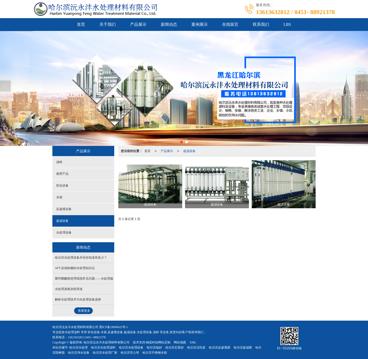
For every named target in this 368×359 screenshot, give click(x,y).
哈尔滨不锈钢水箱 (154, 352)
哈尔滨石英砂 (174, 347)
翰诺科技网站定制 (158, 342)
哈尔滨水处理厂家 (105, 352)
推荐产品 (62, 174)
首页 (81, 24)
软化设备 (62, 185)
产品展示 (138, 24)
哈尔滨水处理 (78, 347)
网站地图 (180, 342)
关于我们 (107, 24)
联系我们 (261, 24)
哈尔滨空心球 (130, 352)
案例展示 (199, 24)
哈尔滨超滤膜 (243, 347)
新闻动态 (169, 24)
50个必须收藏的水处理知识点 (75, 268)
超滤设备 (189, 151)
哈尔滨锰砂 (154, 347)
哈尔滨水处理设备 (131, 347)
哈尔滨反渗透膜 (219, 347)
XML (192, 342)
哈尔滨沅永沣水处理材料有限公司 (107, 342)
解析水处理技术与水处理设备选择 (78, 299)
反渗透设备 (64, 209)
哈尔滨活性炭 (196, 347)
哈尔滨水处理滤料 (103, 347)
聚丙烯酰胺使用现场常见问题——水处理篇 (84, 278)
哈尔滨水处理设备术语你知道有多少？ (81, 257)
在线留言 (230, 24)
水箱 (59, 197)
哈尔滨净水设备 (78, 352)
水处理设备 (64, 232)
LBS (287, 24)
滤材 (59, 162)
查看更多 (84, 310)
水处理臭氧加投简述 (69, 289)
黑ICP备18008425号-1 (113, 327)
